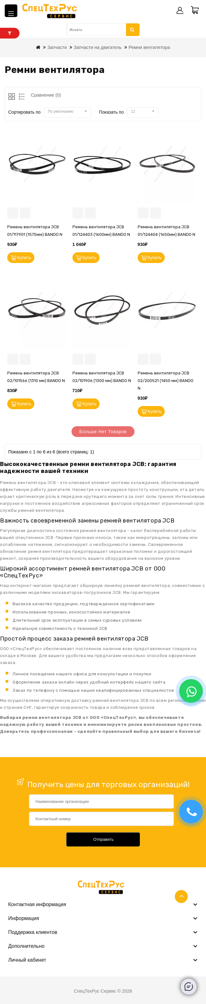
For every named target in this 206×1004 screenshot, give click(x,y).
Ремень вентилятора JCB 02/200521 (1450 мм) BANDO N (165, 381)
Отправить (103, 839)
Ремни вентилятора (149, 47)
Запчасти (57, 47)
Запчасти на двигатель (98, 47)
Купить (24, 257)
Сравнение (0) (46, 95)
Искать (132, 29)
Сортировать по (24, 112)
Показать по (111, 112)
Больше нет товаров (103, 431)
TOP (181, 896)
